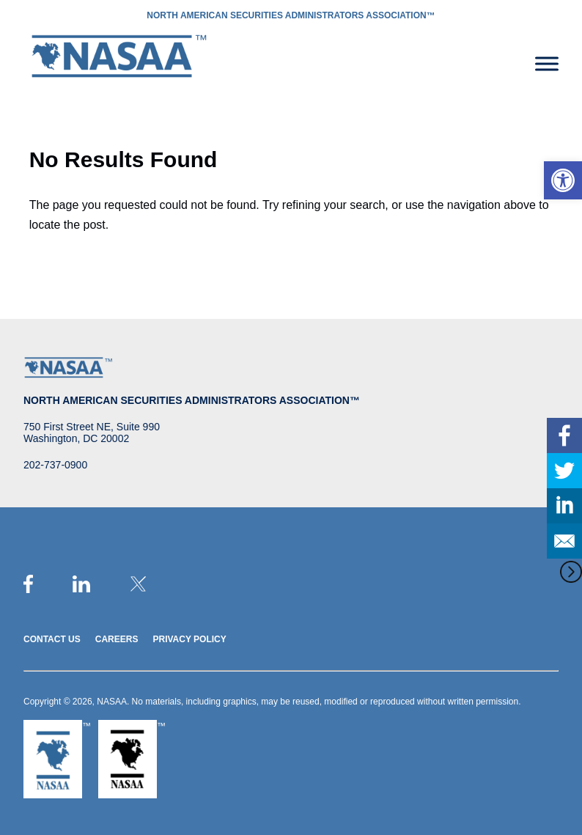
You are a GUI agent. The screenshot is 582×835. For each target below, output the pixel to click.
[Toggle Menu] (547, 63)
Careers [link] (117, 639)
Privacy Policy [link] (189, 639)
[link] (563, 180)
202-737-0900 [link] (55, 465)
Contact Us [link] (52, 639)
